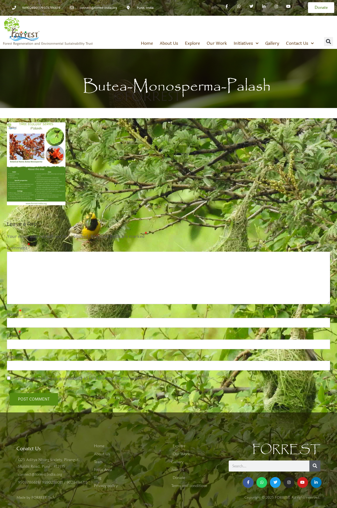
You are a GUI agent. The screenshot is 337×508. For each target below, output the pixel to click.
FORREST (286, 449)
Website (15, 357)
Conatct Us (29, 448)
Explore (192, 43)
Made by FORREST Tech (36, 497)
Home (147, 43)
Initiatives (246, 43)
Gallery (272, 43)
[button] (328, 41)
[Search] (314, 466)
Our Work (217, 43)
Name (13, 314)
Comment (17, 247)
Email (12, 335)
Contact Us (300, 43)
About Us (169, 43)
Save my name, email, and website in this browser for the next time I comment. (94, 378)
